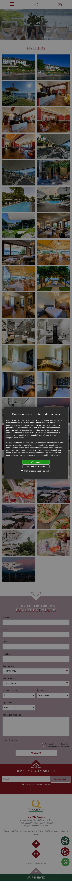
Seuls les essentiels (36, 466)
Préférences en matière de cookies (36, 471)
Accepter (36, 462)
